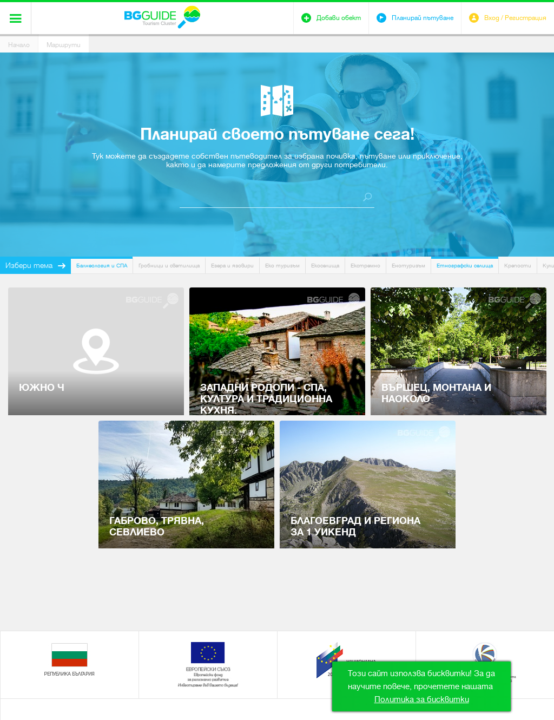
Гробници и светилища (169, 266)
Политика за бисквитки (421, 699)
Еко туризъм (282, 266)
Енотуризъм (408, 266)
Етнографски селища (465, 266)
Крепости (517, 266)
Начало (19, 45)
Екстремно (365, 266)
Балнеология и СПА (101, 266)
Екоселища (325, 266)
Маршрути (64, 45)
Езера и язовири (232, 266)
